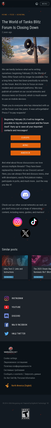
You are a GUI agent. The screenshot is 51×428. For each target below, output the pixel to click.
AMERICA (25, 153)
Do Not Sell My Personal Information (19, 378)
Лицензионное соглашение (15, 362)
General (21, 15)
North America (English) (18, 385)
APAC (25, 145)
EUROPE (25, 138)
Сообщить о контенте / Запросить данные (22, 374)
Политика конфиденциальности (17, 366)
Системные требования (14, 370)
